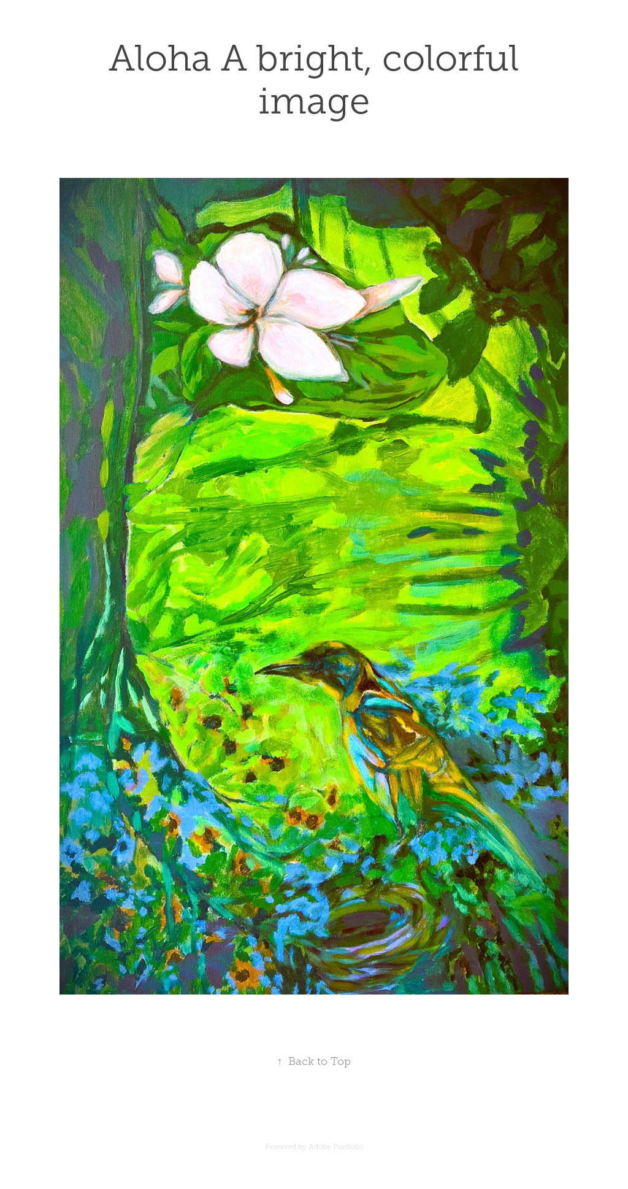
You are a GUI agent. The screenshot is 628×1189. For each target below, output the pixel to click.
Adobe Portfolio (335, 1146)
